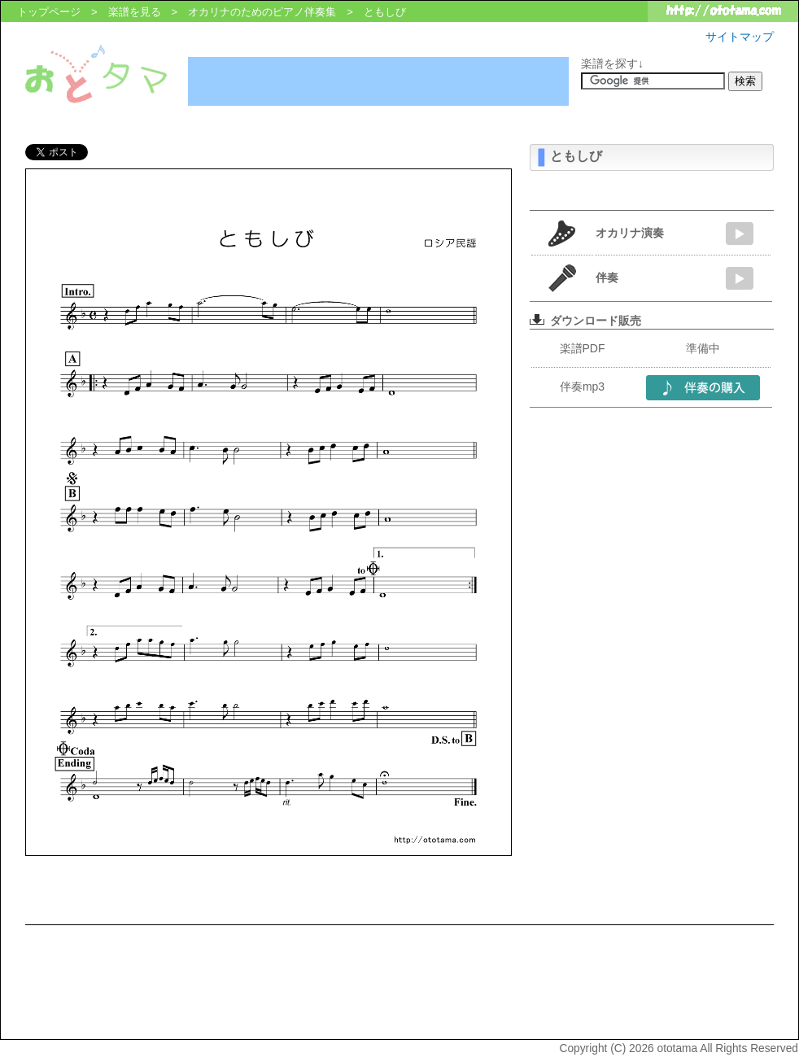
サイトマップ (739, 36)
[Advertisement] (378, 81)
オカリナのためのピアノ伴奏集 (262, 12)
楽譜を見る (134, 12)
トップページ (49, 12)
